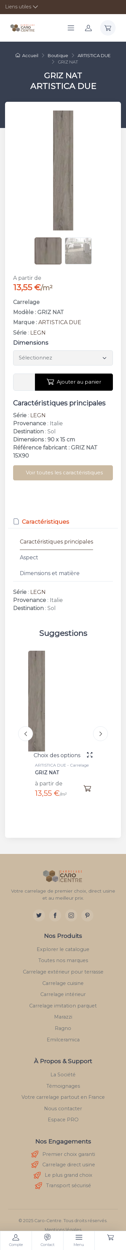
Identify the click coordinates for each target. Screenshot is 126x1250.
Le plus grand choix (63, 1175)
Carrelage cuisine (63, 983)
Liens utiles (18, 7)
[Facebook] (55, 915)
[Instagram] (71, 915)
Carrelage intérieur (63, 994)
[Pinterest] (87, 915)
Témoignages (63, 1086)
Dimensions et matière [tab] (50, 573)
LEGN (38, 333)
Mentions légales (63, 1229)
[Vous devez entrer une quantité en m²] (24, 382)
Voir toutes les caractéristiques (64, 472)
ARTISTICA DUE (59, 322)
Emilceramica (63, 1040)
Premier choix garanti (63, 1154)
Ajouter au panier (74, 382)
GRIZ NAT (47, 773)
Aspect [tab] (29, 557)
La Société (63, 1075)
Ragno (63, 1028)
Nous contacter (63, 1109)
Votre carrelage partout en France (63, 1097)
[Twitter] (39, 915)
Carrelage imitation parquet (63, 1006)
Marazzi (63, 1017)
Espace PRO (63, 1120)
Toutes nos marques (63, 960)
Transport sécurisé (63, 1186)
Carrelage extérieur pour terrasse (63, 972)
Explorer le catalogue (63, 949)
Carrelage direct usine (63, 1164)
